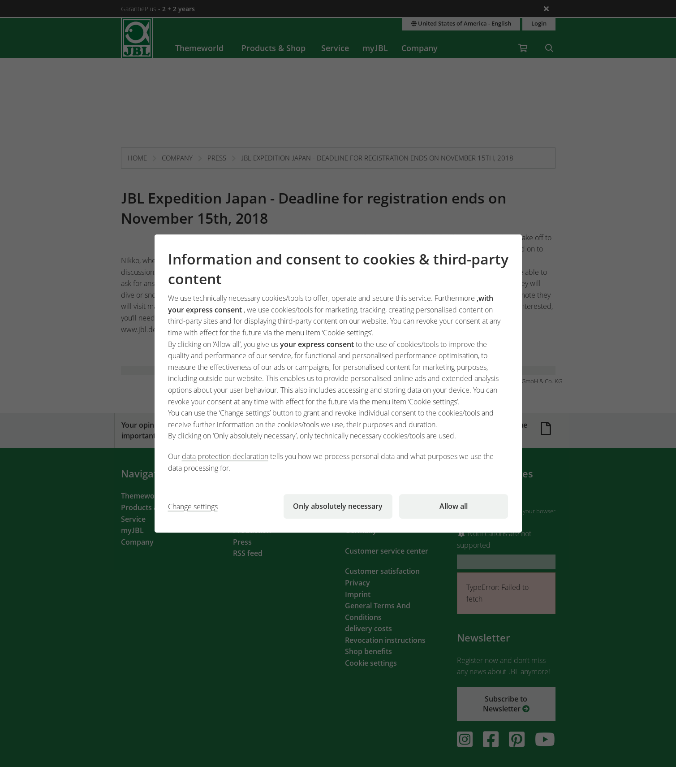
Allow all (453, 506)
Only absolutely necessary (338, 506)
